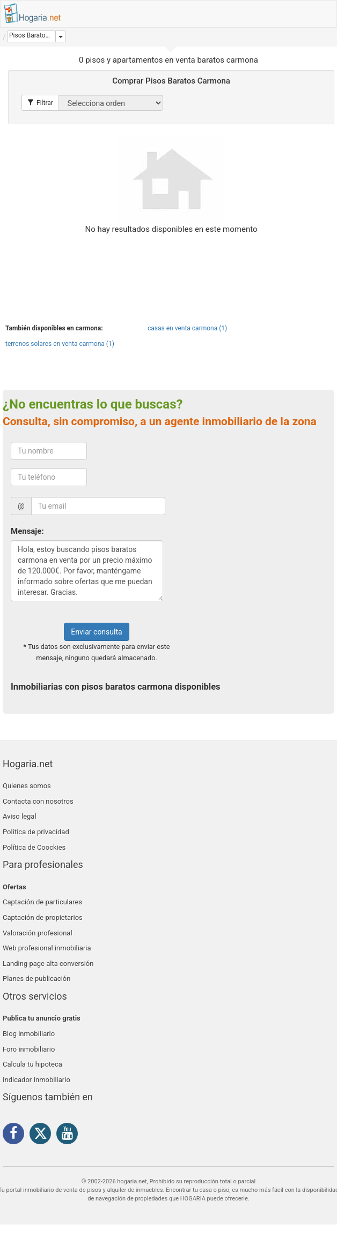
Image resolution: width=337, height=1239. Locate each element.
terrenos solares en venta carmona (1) (59, 343)
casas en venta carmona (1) (187, 328)
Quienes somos (27, 786)
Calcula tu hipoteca (32, 1064)
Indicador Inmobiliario (36, 1080)
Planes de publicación (36, 978)
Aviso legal (19, 816)
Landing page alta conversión (48, 964)
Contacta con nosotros (38, 801)
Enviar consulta (96, 632)
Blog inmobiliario (29, 1034)
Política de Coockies (34, 847)
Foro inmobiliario (29, 1049)
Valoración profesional (37, 933)
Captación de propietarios (43, 917)
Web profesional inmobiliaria (47, 948)
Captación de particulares (42, 902)
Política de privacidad (36, 832)
